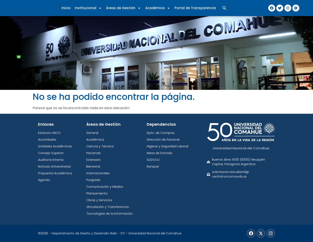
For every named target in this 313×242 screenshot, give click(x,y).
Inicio (66, 8)
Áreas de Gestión (123, 8)
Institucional (88, 8)
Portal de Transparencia (195, 8)
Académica (157, 8)
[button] (224, 8)
